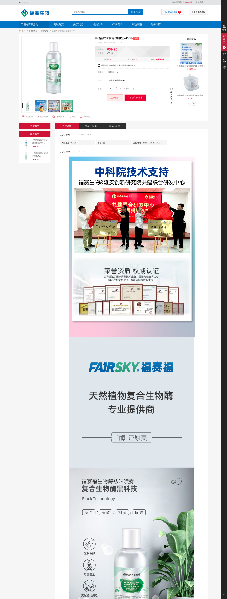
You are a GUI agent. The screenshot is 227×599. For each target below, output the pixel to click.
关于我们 (78, 24)
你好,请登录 (177, 2)
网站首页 (25, 2)
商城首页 (59, 24)
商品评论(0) (90, 126)
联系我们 (156, 24)
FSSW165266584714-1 (113, 43)
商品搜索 (136, 11)
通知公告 (98, 24)
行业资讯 (117, 24)
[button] (188, 104)
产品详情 (67, 126)
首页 (23, 31)
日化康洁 (33, 31)
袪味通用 (44, 31)
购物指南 (137, 24)
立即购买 (115, 97)
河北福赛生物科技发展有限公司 (35, 13)
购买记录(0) (114, 126)
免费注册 (189, 2)
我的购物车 (173, 12)
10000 (130, 89)
